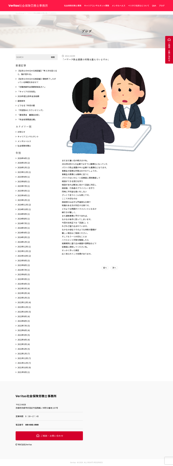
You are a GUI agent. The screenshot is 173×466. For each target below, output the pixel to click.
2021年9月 (24, 372)
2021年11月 (24, 362)
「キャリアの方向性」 (27, 91)
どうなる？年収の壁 (26, 105)
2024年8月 (24, 218)
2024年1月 (24, 241)
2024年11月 (24, 204)
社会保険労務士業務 (72, 5)
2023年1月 (24, 297)
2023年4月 (24, 283)
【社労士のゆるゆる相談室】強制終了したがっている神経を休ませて (37, 80)
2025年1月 (24, 200)
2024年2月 (24, 237)
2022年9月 (24, 316)
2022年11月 (24, 307)
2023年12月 (24, 246)
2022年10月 (24, 311)
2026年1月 (24, 167)
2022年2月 (24, 348)
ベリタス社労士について (138, 5)
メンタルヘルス (118, 5)
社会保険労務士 (24, 145)
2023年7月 (24, 269)
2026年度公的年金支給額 (28, 96)
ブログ (162, 5)
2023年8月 (24, 265)
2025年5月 (24, 190)
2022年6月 (24, 330)
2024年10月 (24, 209)
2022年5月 (24, 334)
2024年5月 (24, 227)
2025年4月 (24, 195)
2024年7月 (24, 223)
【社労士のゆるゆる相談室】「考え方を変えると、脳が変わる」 (37, 72)
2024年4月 (24, 232)
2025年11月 (24, 172)
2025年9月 (24, 176)
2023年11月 (24, 251)
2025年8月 (24, 181)
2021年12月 (24, 358)
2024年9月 (24, 213)
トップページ (20, 13)
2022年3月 (24, 344)
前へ (105, 267)
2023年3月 (24, 288)
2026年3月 (24, 162)
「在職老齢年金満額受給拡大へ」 (32, 86)
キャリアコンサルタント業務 (96, 5)
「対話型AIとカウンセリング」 (31, 110)
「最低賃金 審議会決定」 (29, 114)
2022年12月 (24, 302)
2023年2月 (24, 293)
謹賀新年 (21, 100)
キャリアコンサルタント (28, 136)
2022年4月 (24, 339)
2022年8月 (24, 320)
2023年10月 (24, 255)
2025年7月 (24, 186)
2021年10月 (24, 367)
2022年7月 (24, 325)
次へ (114, 267)
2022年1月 (24, 353)
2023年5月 (24, 279)
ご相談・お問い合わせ (169, 51)
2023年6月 (24, 274)
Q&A (154, 5)
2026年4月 (24, 158)
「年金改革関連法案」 (27, 119)
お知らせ (21, 131)
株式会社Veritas (25, 444)
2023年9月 (24, 260)
